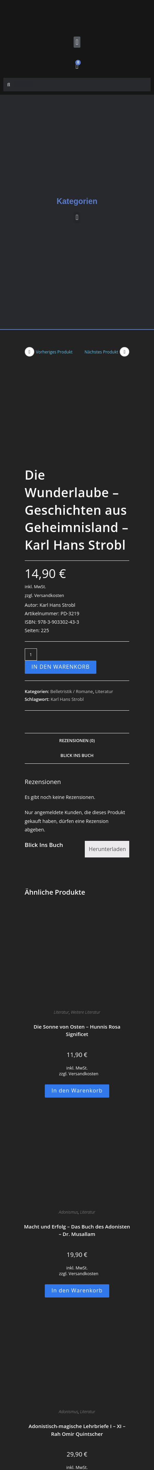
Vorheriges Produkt (54, 352)
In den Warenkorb (61, 579)
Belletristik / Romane (71, 604)
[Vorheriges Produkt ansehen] (29, 352)
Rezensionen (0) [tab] (77, 653)
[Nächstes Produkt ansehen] (124, 352)
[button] (77, 42)
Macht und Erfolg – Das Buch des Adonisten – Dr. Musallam (77, 1142)
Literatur (104, 604)
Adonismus (68, 1124)
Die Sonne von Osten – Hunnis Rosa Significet (77, 943)
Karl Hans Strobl (67, 612)
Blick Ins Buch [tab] (76, 668)
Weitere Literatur (85, 925)
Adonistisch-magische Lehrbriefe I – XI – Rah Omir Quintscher (77, 1342)
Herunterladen (107, 761)
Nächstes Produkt (101, 352)
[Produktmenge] (31, 567)
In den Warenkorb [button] (77, 1003)
